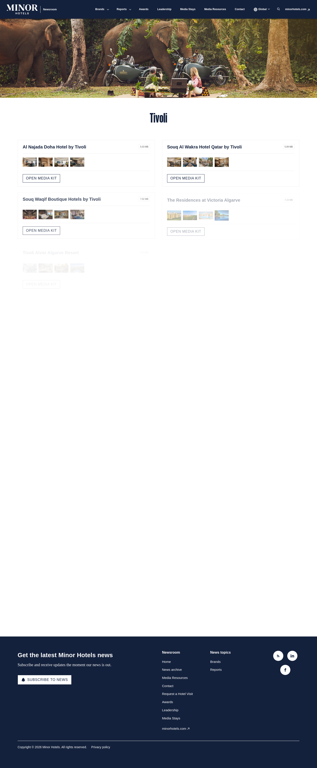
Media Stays (187, 9)
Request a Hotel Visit (177, 694)
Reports (122, 9)
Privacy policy (100, 747)
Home (166, 662)
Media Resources (215, 9)
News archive (172, 669)
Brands (99, 9)
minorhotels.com (295, 9)
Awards (143, 9)
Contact (240, 9)
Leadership (164, 9)
